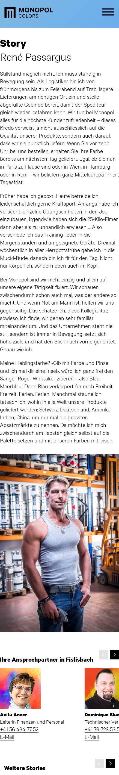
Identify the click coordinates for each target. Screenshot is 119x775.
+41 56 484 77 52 (19, 729)
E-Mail (7, 736)
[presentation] (103, 654)
